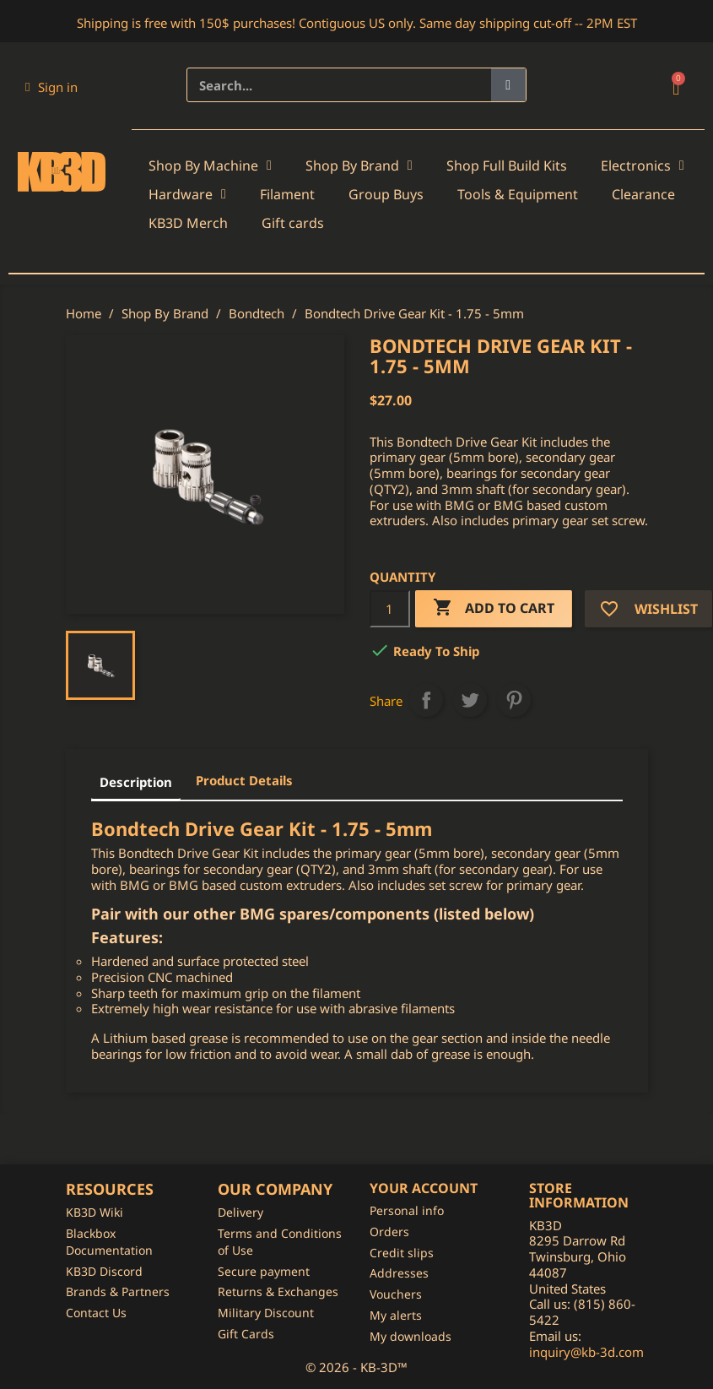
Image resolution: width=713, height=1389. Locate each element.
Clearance (643, 194)
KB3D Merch (188, 223)
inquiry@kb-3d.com (586, 1351)
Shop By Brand (359, 165)
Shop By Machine (210, 165)
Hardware (187, 194)
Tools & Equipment (517, 194)
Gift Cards (246, 1334)
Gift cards (293, 223)
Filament (287, 194)
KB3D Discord (104, 1271)
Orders (389, 1232)
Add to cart (493, 608)
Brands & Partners (118, 1291)
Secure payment (264, 1271)
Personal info (407, 1210)
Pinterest (514, 700)
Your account (424, 1188)
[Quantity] (390, 608)
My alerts (396, 1315)
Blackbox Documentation (109, 1241)
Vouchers (396, 1294)
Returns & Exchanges (278, 1291)
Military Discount (266, 1313)
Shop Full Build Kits (506, 165)
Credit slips (402, 1253)
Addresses (399, 1273)
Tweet (470, 700)
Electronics (642, 165)
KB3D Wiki (94, 1212)
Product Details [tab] (244, 780)
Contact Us (96, 1313)
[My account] (51, 87)
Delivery (240, 1212)
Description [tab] (136, 781)
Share (426, 700)
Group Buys (386, 194)
